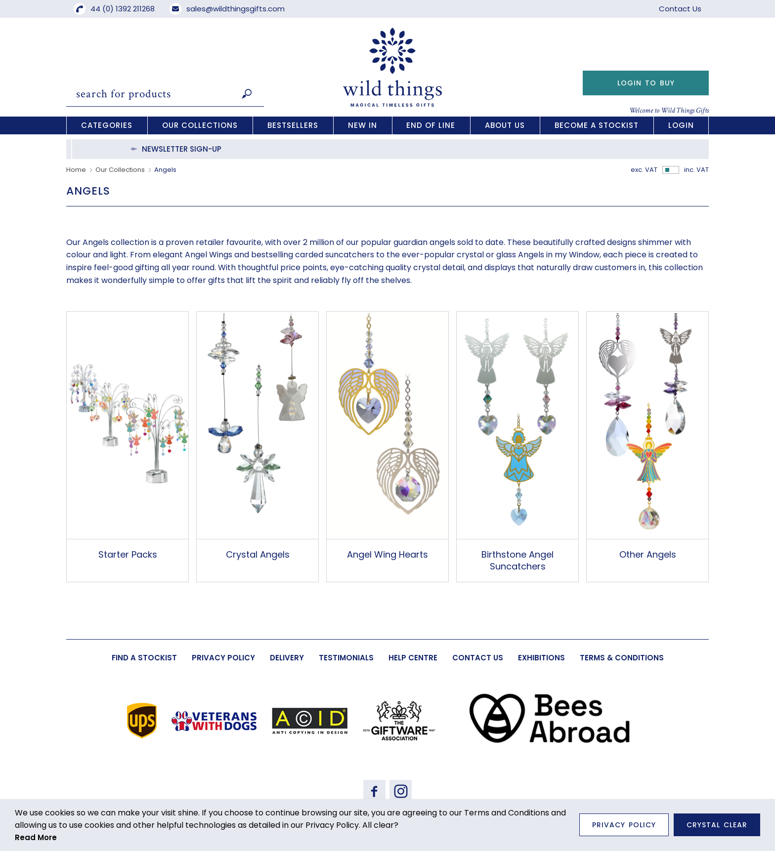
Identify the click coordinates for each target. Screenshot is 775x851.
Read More (36, 837)
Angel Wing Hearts (387, 554)
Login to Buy (646, 83)
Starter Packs (127, 554)
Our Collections (120, 169)
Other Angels (647, 554)
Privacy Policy (624, 825)
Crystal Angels (258, 554)
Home (76, 169)
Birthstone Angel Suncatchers (517, 560)
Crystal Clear (717, 825)
